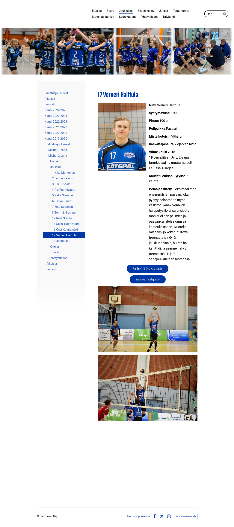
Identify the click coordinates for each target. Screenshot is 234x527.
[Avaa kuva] (147, 319)
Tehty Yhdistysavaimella (186, 516)
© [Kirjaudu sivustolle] (38, 516)
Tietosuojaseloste (138, 516)
